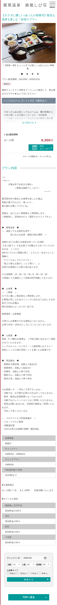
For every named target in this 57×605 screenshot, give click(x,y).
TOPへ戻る (29, 597)
